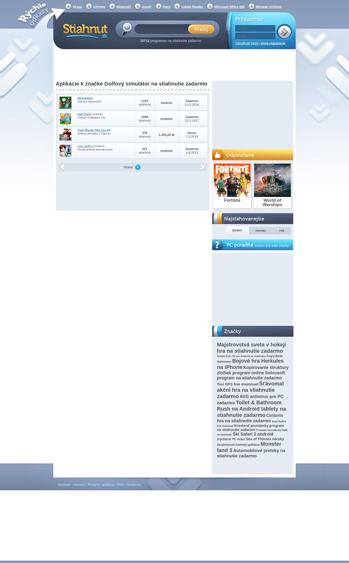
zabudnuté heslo (246, 43)
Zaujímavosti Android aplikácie (238, 444)
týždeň (237, 230)
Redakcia (134, 484)
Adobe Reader (192, 6)
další (202, 167)
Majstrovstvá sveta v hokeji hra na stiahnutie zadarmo (251, 348)
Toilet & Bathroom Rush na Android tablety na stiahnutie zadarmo (251, 408)
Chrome (99, 6)
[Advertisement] (174, 65)
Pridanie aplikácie (101, 484)
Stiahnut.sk (84, 30)
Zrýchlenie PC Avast (231, 439)
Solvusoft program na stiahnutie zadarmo (251, 375)
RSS (120, 484)
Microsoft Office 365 (229, 6)
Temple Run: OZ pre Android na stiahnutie (241, 356)
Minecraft (124, 6)
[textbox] (162, 28)
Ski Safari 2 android (253, 434)
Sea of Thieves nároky (265, 439)
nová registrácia (273, 43)
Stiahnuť (64, 484)
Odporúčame (240, 155)
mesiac (260, 230)
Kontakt (79, 484)
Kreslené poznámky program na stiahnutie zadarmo (250, 427)
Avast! (146, 6)
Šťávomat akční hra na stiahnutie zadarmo (250, 390)
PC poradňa (258, 245)
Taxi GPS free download (237, 384)
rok (281, 230)
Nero (166, 6)
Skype (77, 6)
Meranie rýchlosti (269, 6)
